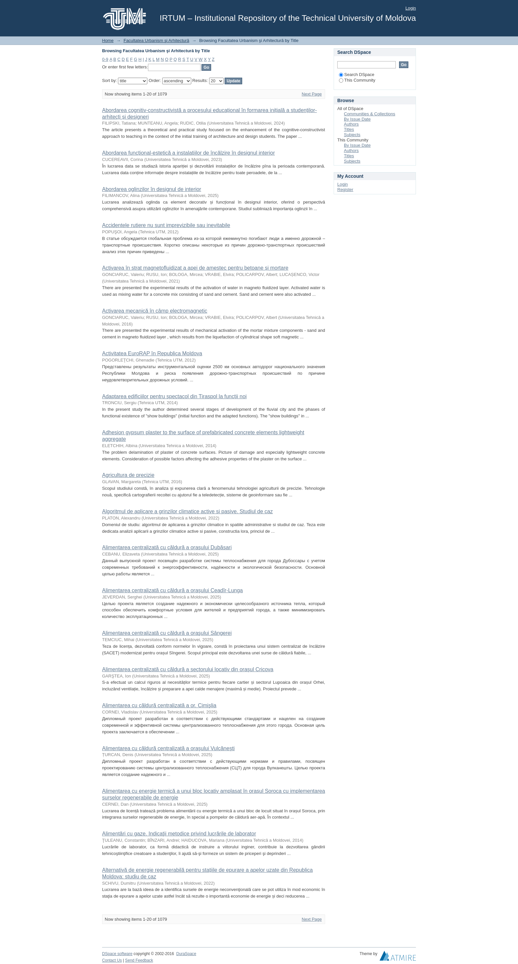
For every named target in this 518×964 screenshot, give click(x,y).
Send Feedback (139, 960)
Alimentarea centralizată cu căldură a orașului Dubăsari (167, 547)
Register (345, 189)
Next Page (312, 94)
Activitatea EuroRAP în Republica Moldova (152, 353)
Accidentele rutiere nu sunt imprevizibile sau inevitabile (166, 225)
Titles (349, 129)
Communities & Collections (369, 113)
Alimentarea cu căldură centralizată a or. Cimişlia (159, 705)
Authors (351, 124)
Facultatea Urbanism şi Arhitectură (156, 40)
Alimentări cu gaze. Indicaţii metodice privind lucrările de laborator (179, 833)
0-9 (105, 59)
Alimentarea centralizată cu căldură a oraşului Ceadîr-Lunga (172, 590)
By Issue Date (357, 119)
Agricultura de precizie (128, 475)
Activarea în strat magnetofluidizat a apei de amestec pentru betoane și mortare (195, 268)
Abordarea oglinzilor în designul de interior (151, 189)
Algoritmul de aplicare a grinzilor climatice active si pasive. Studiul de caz (187, 511)
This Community (357, 80)
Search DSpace (356, 74)
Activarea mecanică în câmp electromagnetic (154, 311)
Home (108, 40)
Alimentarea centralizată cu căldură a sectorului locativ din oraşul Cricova (187, 669)
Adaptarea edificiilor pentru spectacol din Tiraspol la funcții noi (174, 396)
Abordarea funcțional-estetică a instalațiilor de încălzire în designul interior (188, 153)
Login (410, 8)
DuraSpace (186, 953)
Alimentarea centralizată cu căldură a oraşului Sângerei (167, 633)
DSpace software (117, 953)
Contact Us (112, 960)
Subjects (352, 134)
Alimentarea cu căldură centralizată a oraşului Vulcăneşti (168, 748)
